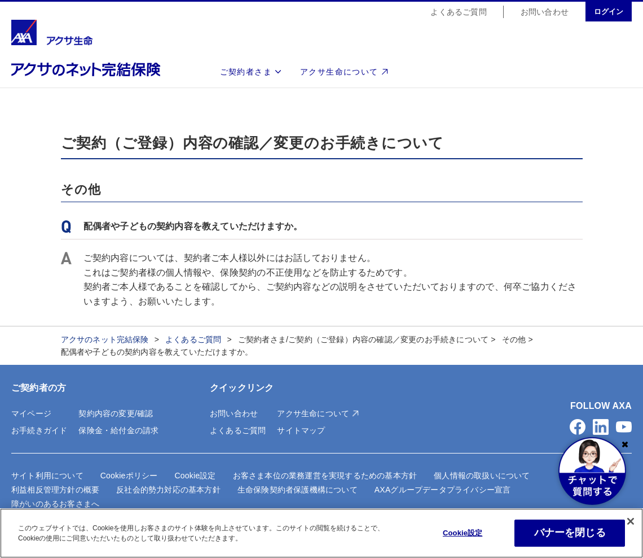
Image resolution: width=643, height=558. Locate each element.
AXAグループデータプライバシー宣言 (443, 489)
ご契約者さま (246, 72)
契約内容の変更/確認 (115, 413)
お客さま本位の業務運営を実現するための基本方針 (325, 475)
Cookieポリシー (129, 475)
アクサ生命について (339, 72)
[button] (577, 427)
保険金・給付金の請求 (118, 430)
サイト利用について (47, 475)
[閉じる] (630, 521)
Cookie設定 (194, 475)
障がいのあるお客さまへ (55, 503)
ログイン (608, 12)
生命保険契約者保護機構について (297, 489)
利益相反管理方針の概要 (55, 489)
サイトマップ (301, 430)
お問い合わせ (545, 12)
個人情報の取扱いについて (482, 475)
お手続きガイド (39, 430)
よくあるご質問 (458, 12)
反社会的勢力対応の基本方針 (168, 489)
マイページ (31, 413)
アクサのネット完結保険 (105, 339)
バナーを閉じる (570, 532)
